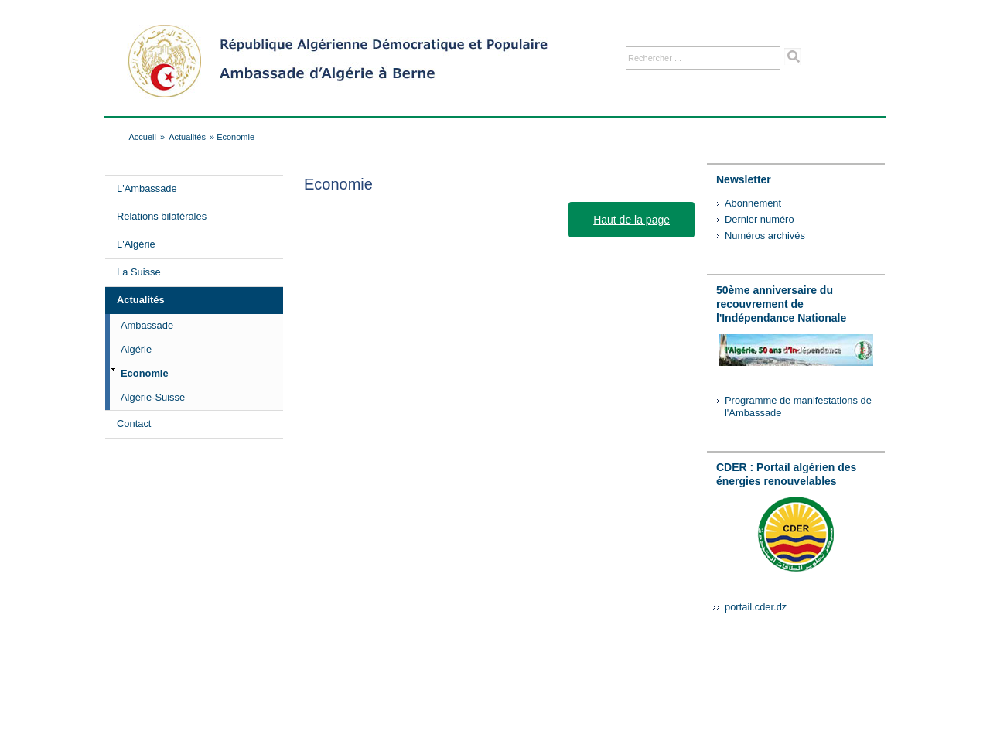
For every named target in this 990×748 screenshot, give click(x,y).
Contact (134, 423)
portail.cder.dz (756, 607)
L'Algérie (136, 244)
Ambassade (147, 325)
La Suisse (139, 272)
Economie (145, 373)
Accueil (142, 137)
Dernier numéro (759, 219)
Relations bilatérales (162, 216)
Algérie (136, 349)
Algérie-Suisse (153, 397)
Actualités (187, 137)
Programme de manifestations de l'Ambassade (798, 406)
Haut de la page (631, 219)
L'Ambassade (147, 188)
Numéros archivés (765, 235)
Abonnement (753, 203)
